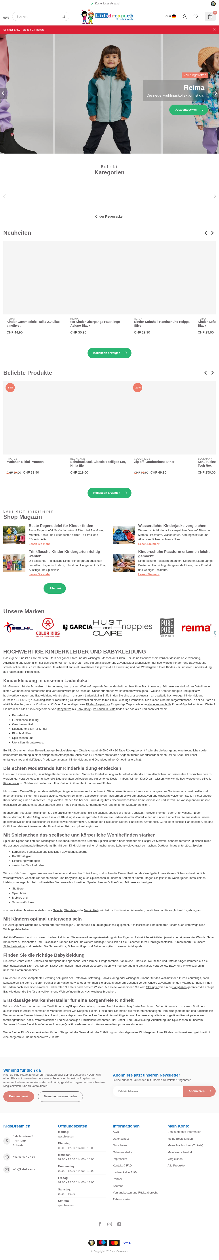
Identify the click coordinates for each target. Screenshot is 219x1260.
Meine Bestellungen (180, 1138)
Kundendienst (18, 1096)
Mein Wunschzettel (180, 1152)
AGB (116, 1131)
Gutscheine (120, 1145)
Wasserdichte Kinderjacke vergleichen (172, 526)
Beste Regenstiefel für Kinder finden (61, 526)
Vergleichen (175, 1159)
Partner (117, 1179)
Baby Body (84, 709)
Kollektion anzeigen (110, 353)
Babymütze (64, 709)
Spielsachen (98, 878)
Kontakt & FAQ (122, 1165)
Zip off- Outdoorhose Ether (154, 462)
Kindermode (11, 783)
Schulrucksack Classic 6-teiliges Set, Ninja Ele (98, 463)
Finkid (103, 1010)
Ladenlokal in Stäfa (125, 1172)
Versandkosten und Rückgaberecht (135, 1192)
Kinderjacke (79, 812)
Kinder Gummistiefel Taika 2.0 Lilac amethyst (33, 323)
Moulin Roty (91, 910)
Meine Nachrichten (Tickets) (185, 1145)
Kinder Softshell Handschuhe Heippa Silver (162, 323)
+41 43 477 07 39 (24, 1156)
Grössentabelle (122, 1152)
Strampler (152, 987)
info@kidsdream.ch (25, 1169)
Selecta (58, 910)
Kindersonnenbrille (159, 704)
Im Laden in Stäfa (104, 709)
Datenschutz (121, 1138)
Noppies (82, 1010)
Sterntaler (70, 910)
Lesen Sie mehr (39, 544)
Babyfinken (179, 987)
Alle (55, 588)
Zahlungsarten (122, 1199)
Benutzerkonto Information (184, 1131)
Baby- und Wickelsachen (185, 965)
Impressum (120, 1159)
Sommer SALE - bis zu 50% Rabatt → (25, 29)
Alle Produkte (176, 1165)
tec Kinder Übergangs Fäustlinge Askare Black (95, 323)
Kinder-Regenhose (98, 704)
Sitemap (118, 1186)
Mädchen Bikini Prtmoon (25, 462)
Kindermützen (77, 821)
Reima (93, 1010)
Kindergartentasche (178, 700)
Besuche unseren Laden (60, 1096)
